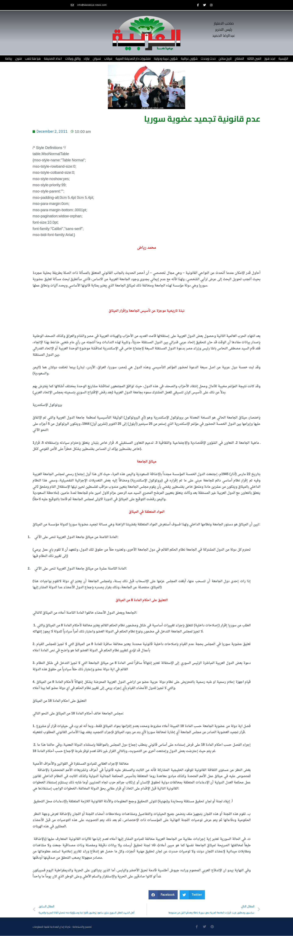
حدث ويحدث (208, 58)
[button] (163, 894)
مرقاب (108, 58)
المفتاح (239, 58)
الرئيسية (283, 58)
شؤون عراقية (189, 58)
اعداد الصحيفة (53, 58)
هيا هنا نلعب (33, 58)
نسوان (97, 58)
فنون (18, 58)
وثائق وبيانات (73, 58)
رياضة (8, 58)
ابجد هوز (270, 58)
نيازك (87, 58)
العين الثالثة (254, 58)
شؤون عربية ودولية (166, 58)
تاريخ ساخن (225, 58)
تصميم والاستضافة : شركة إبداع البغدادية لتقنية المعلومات (62, 926)
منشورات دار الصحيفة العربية (133, 58)
